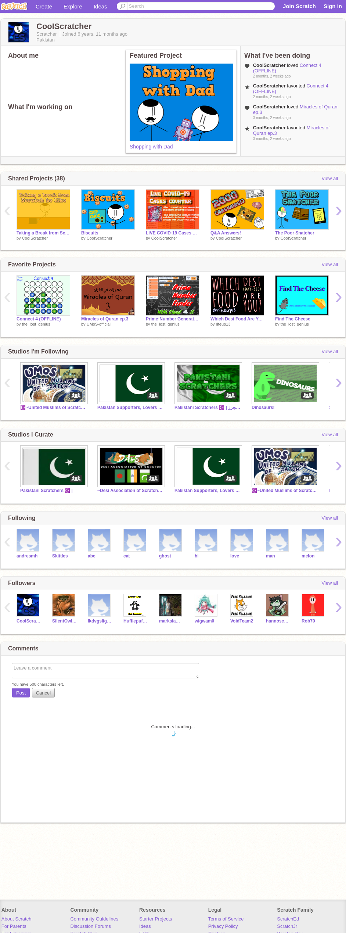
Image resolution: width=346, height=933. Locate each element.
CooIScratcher (35, 238)
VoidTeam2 (241, 621)
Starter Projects (155, 919)
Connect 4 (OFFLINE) (39, 319)
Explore (73, 6)
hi (197, 556)
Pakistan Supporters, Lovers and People (130, 407)
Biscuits (89, 233)
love (234, 556)
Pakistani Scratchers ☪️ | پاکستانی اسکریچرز (207, 407)
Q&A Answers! (225, 233)
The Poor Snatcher (294, 233)
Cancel (43, 693)
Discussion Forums (90, 926)
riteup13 (223, 324)
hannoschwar (278, 621)
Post (21, 693)
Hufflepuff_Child (135, 621)
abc (91, 556)
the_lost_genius (36, 324)
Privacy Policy (223, 926)
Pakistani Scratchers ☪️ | (46, 490)
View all (329, 178)
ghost (165, 556)
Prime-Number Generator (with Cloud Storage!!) (172, 319)
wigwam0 (204, 621)
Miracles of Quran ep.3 (105, 319)
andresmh (27, 556)
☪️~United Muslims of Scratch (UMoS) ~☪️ (53, 407)
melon (308, 556)
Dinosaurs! (263, 407)
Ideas (100, 6)
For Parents (13, 926)
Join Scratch (299, 6)
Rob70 (308, 621)
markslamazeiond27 (171, 621)
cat (126, 556)
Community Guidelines (94, 919)
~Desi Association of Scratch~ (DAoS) (130, 490)
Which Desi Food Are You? (237, 319)
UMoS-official (99, 324)
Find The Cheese (292, 319)
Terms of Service (226, 919)
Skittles (60, 556)
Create (44, 6)
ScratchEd (288, 919)
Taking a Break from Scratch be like (43, 233)
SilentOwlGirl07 (64, 621)
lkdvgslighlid (100, 621)
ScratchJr (287, 926)
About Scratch (16, 919)
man (270, 556)
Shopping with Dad (151, 147)
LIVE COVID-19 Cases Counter (172, 233)
